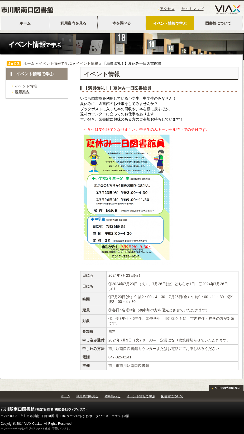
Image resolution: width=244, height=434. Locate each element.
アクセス (167, 9)
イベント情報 (87, 63)
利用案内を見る (73, 23)
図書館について (218, 23)
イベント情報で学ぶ (169, 23)
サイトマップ (192, 9)
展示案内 (22, 92)
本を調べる (121, 23)
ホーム (25, 23)
